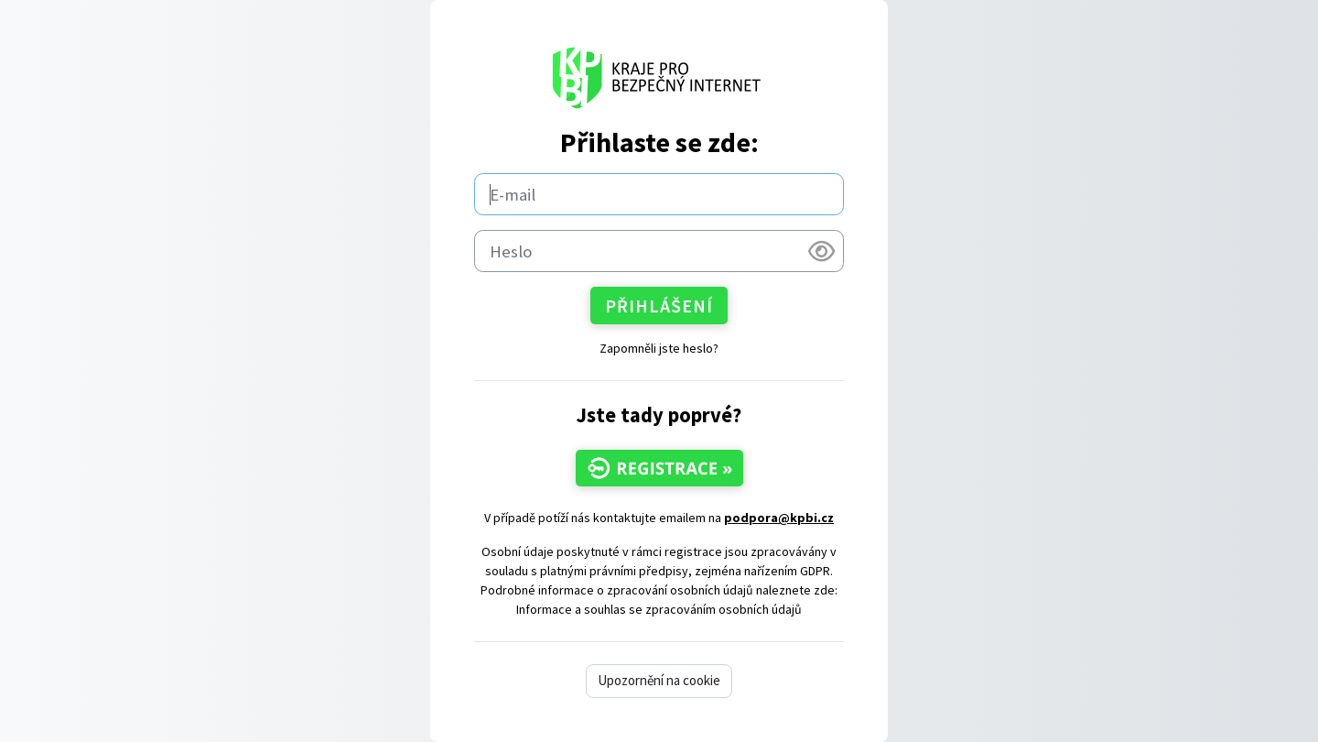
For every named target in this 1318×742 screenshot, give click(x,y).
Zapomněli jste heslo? (659, 348)
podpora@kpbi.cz (779, 517)
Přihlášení (659, 305)
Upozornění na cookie (659, 680)
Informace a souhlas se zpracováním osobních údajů (659, 609)
